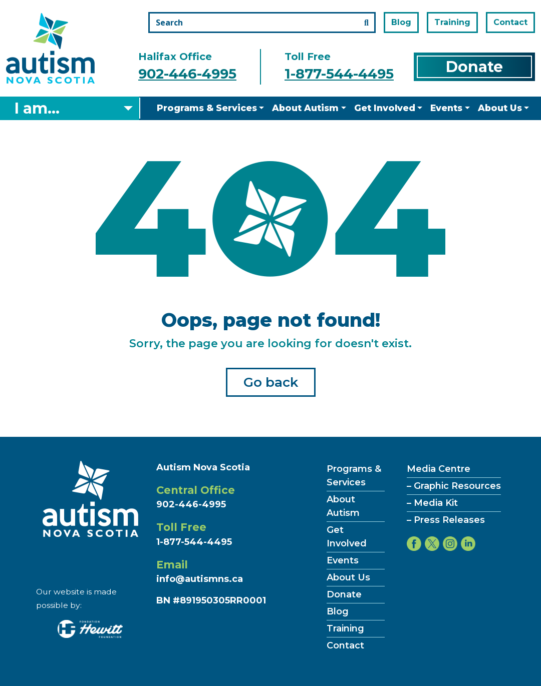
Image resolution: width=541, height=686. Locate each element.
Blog (401, 22)
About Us (500, 108)
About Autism (305, 108)
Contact (510, 22)
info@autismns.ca (199, 578)
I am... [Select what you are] (37, 108)
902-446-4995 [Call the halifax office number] (187, 74)
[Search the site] (262, 22)
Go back (270, 382)
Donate (474, 67)
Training (452, 22)
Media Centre (438, 468)
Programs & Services (207, 108)
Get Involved (384, 108)
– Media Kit (432, 502)
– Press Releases (446, 519)
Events (446, 108)
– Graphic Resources (454, 485)
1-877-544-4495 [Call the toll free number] (339, 74)
